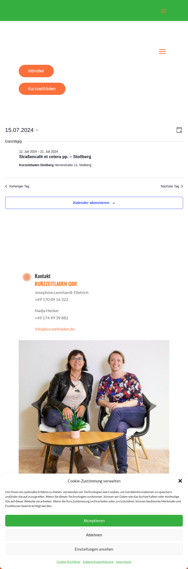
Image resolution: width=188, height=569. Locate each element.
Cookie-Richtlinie (68, 562)
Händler (36, 71)
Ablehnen (94, 534)
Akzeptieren (94, 520)
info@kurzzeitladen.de (55, 328)
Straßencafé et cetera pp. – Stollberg (55, 156)
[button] (180, 480)
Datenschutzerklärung (98, 562)
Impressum (123, 562)
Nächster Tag (172, 186)
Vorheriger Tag (17, 186)
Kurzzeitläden (42, 89)
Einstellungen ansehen (94, 549)
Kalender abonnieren (91, 203)
